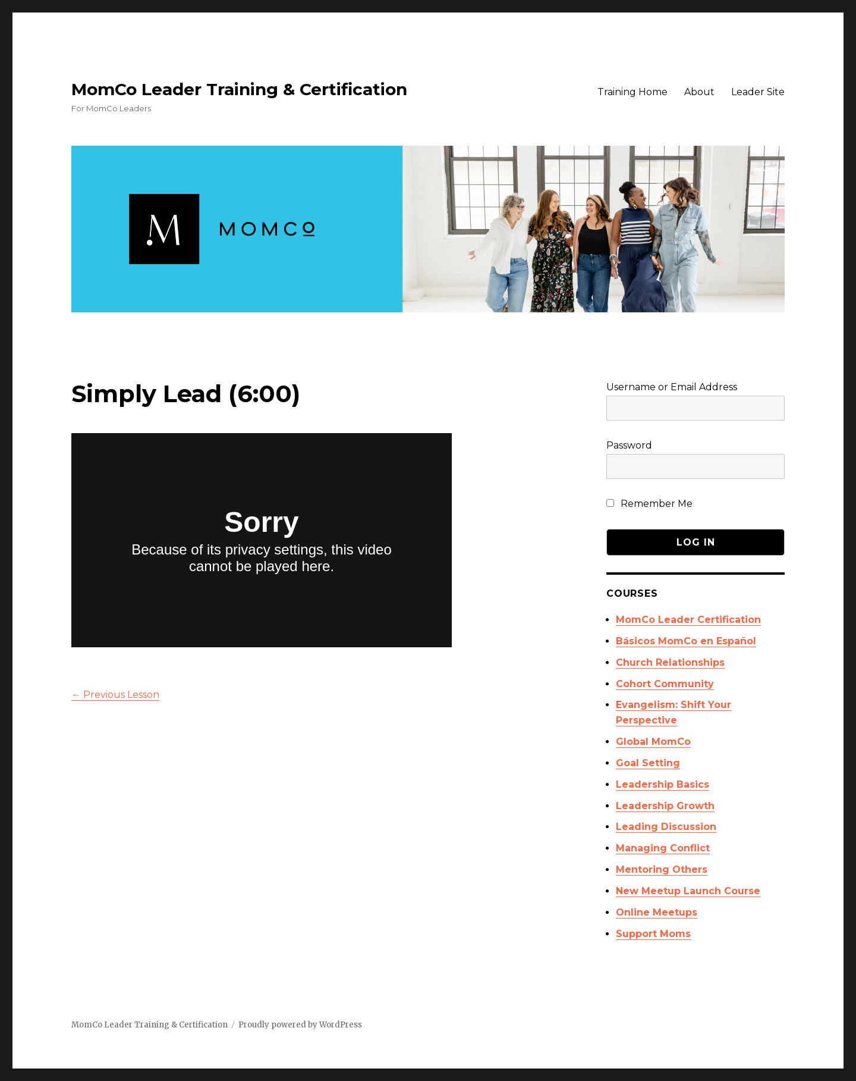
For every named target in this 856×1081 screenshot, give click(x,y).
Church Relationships (670, 662)
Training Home (632, 92)
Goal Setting (648, 763)
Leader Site (758, 92)
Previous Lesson (115, 694)
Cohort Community (665, 684)
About (699, 92)
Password (629, 445)
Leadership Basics (662, 784)
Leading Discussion (666, 826)
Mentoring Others (661, 869)
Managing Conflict (663, 848)
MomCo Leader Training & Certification (239, 89)
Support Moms (653, 933)
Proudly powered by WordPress (300, 1025)
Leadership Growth (665, 805)
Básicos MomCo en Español (686, 641)
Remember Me (649, 503)
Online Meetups (656, 912)
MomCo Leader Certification (688, 619)
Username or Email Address (671, 387)
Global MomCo (653, 741)
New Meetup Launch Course (688, 891)
